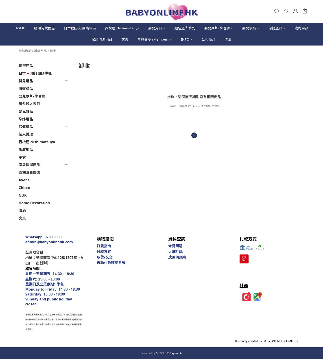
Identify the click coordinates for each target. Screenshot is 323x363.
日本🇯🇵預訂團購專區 (80, 28)
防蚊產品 (26, 88)
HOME (20, 28)
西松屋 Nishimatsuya (122, 28)
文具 (124, 39)
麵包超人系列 (185, 28)
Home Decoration (34, 202)
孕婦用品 (26, 119)
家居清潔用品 (102, 39)
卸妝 (53, 51)
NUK (23, 195)
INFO (187, 39)
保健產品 (277, 28)
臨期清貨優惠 (44, 28)
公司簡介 (209, 39)
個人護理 (26, 134)
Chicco (24, 187)
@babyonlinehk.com (55, 241)
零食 (22, 157)
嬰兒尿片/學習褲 (218, 28)
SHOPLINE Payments (169, 353)
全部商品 (25, 51)
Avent (24, 180)
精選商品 (26, 65)
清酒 (228, 39)
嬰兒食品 (251, 28)
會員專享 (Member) (154, 39)
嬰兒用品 (157, 28)
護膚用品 (301, 28)
